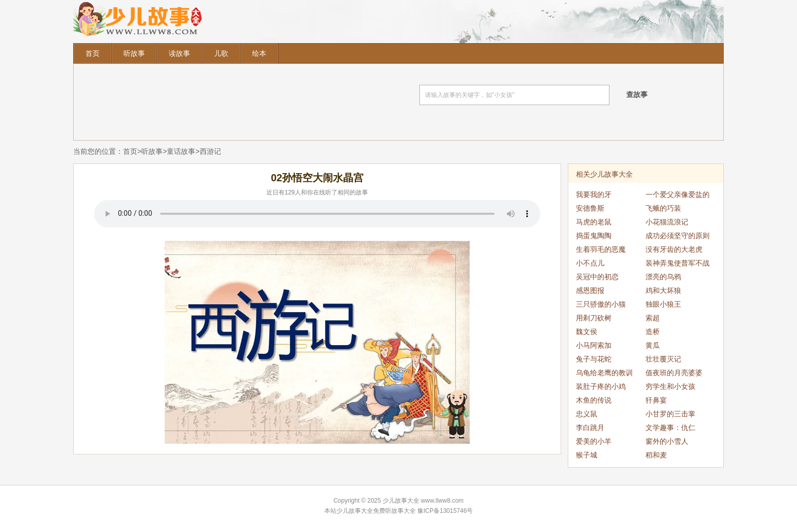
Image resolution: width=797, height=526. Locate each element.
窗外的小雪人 (667, 441)
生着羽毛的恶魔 (601, 249)
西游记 (210, 151)
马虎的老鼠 (593, 222)
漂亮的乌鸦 (663, 277)
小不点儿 (590, 263)
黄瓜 (653, 345)
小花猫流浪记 (667, 222)
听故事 (134, 53)
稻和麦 (656, 455)
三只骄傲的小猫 (601, 304)
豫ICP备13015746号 (445, 510)
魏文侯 (586, 331)
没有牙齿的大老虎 (674, 249)
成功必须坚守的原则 (678, 236)
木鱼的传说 (593, 400)
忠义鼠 (586, 414)
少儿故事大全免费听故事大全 (376, 510)
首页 (92, 53)
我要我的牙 (593, 194)
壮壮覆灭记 (663, 359)
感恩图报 (590, 290)
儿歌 (221, 53)
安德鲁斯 (590, 208)
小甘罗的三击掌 (670, 414)
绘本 (259, 53)
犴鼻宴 (656, 400)
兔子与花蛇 (593, 359)
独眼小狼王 (663, 304)
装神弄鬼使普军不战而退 (678, 264)
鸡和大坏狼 (663, 290)
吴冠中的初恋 (597, 277)
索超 (653, 318)
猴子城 (586, 455)
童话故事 (181, 151)
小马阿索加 (593, 345)
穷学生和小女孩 (670, 386)
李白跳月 (590, 427)
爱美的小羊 (593, 441)
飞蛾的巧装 (663, 208)
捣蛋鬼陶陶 (593, 236)
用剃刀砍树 (593, 318)
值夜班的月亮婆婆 (674, 373)
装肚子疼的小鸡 (601, 386)
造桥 (653, 331)
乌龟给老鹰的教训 (604, 373)
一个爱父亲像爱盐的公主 (678, 196)
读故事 (179, 53)
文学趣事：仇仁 (670, 427)
